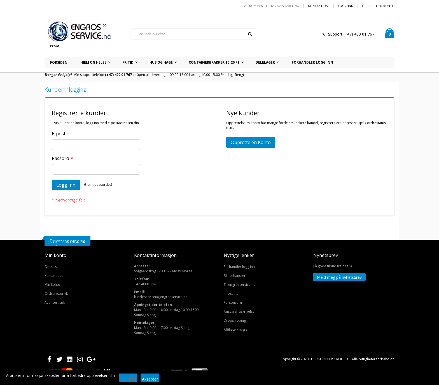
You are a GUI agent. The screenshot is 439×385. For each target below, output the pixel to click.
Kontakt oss (318, 6)
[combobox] (193, 34)
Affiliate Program (237, 329)
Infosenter (232, 293)
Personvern (233, 302)
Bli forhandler (235, 275)
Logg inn (345, 6)
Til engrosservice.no (240, 284)
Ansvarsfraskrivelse (239, 311)
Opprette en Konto (378, 6)
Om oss (51, 266)
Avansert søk (55, 302)
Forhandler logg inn (239, 266)
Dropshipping (235, 320)
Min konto (52, 284)
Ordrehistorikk (56, 293)
